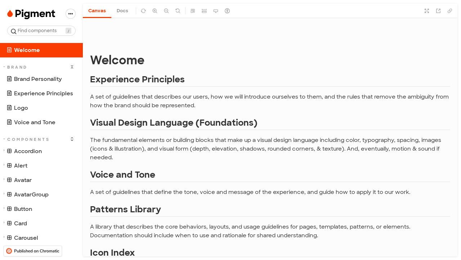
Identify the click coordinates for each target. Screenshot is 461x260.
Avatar (18, 180)
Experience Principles (39, 93)
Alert (15, 165)
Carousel (21, 238)
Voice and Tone (30, 122)
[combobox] (41, 31)
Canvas (97, 11)
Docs (122, 11)
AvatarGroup (26, 194)
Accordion (23, 151)
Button (18, 209)
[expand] (72, 66)
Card (15, 223)
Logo (17, 108)
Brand (15, 67)
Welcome (23, 50)
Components (26, 139)
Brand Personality (34, 79)
